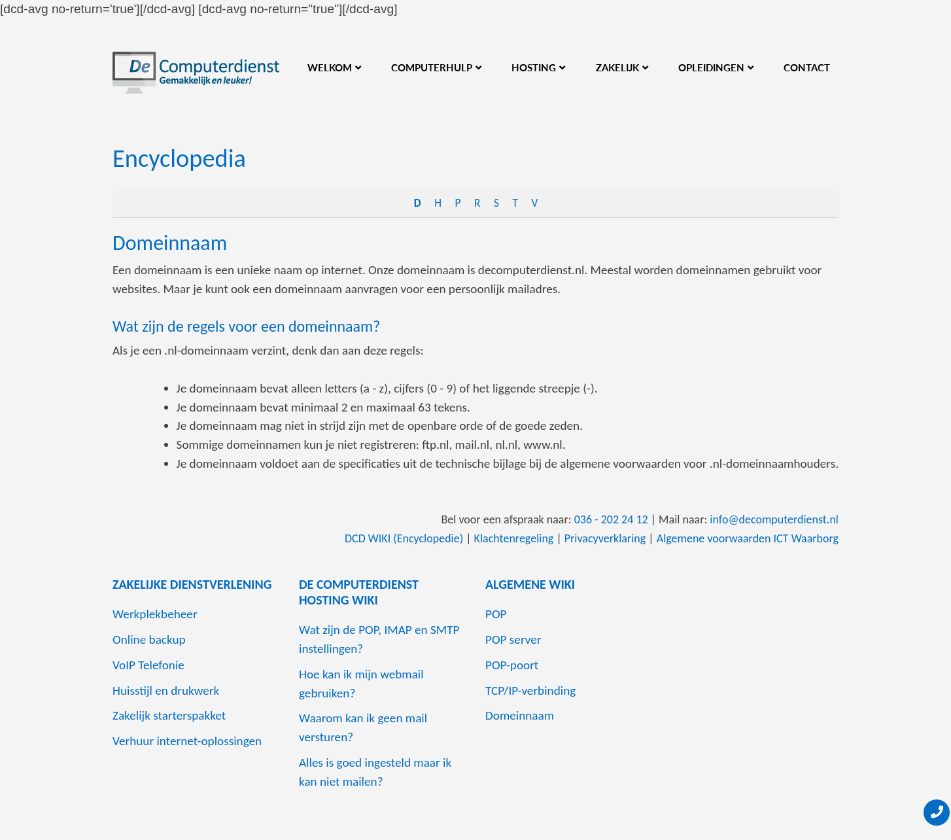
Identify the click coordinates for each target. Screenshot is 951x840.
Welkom (329, 67)
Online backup (149, 639)
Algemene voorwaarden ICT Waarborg (748, 538)
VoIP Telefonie (148, 665)
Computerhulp (431, 67)
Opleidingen (711, 67)
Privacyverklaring (605, 538)
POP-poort (511, 665)
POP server (513, 639)
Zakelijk (617, 67)
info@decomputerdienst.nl (774, 519)
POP (496, 613)
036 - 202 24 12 (611, 519)
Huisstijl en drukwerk (165, 690)
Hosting (533, 67)
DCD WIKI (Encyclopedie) (404, 538)
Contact (807, 67)
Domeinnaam (169, 243)
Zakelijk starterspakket (169, 715)
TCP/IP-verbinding (530, 690)
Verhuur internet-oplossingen (187, 740)
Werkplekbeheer (155, 613)
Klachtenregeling (514, 538)
